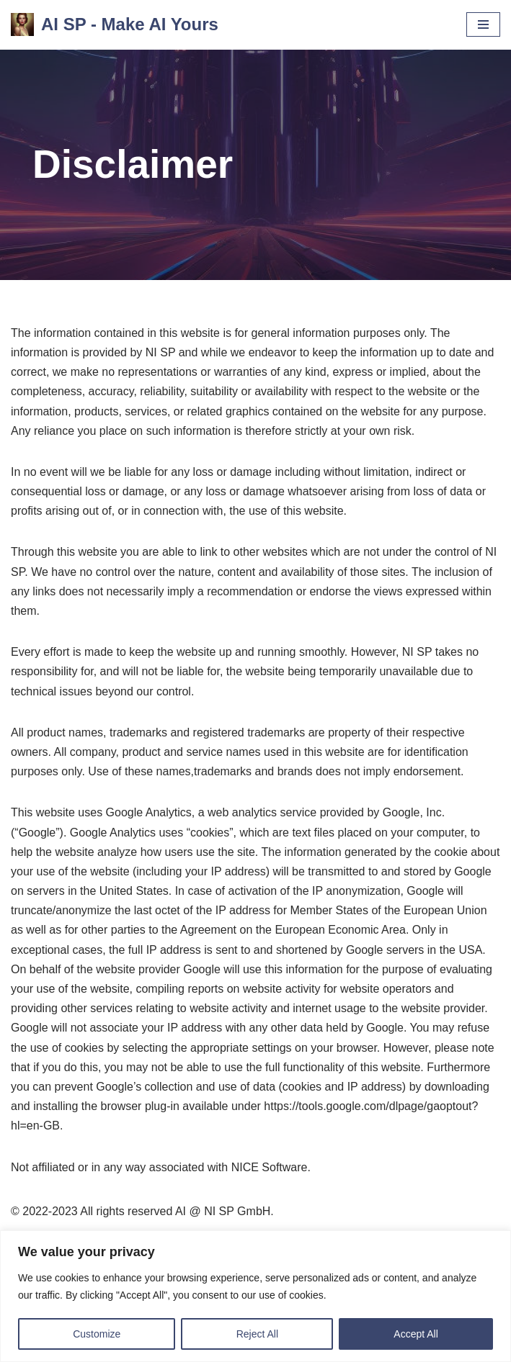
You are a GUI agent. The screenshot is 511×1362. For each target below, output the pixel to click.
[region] (255, 1296)
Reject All (257, 1334)
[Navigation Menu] (483, 24)
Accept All (415, 1334)
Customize (96, 1334)
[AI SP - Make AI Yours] (114, 25)
